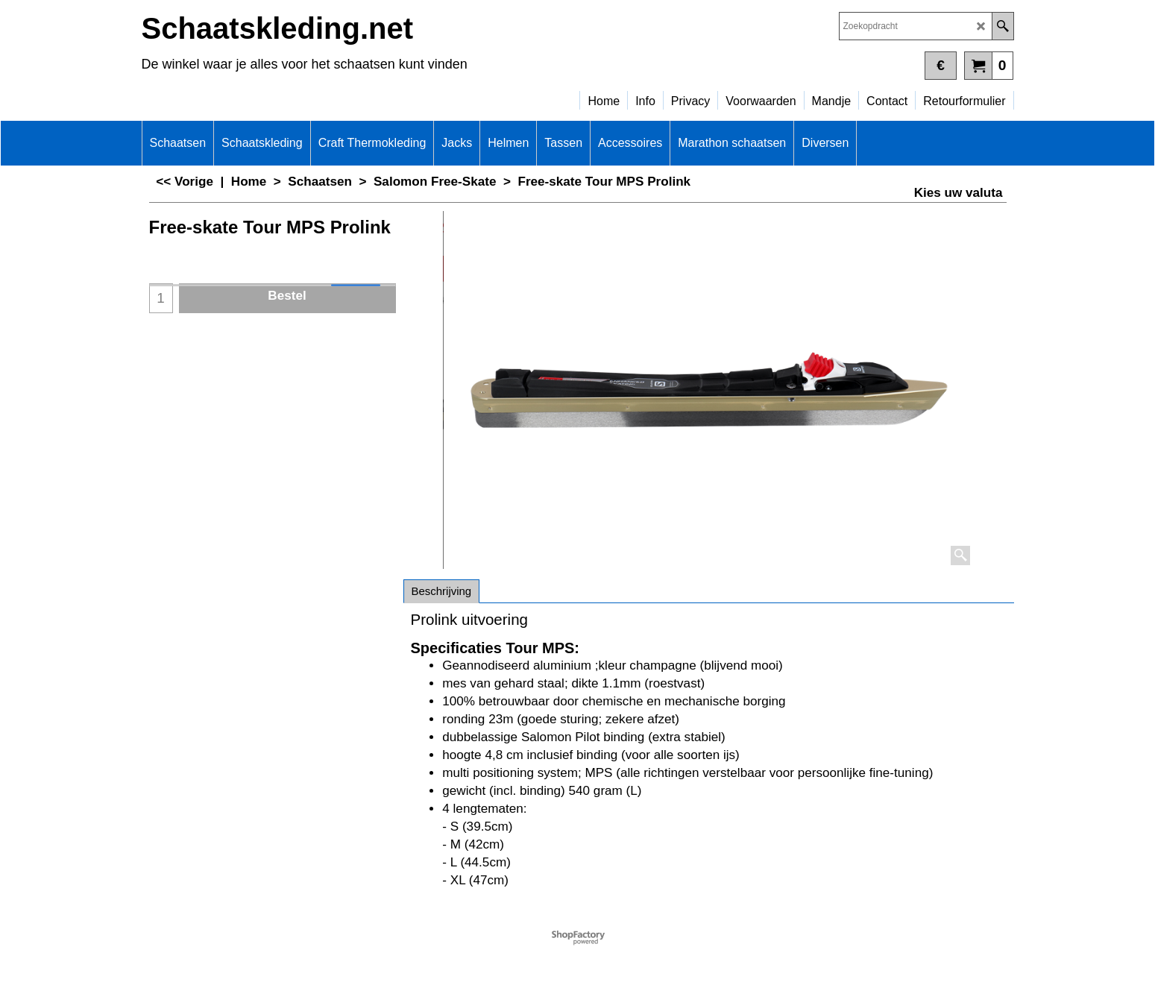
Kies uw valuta (958, 193)
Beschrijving (442, 591)
